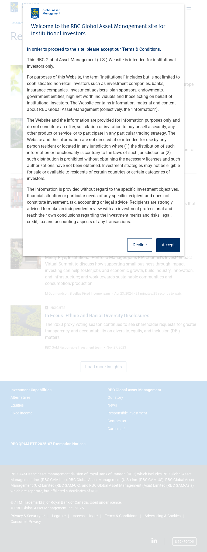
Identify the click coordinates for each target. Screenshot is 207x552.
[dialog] (103, 276)
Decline (140, 244)
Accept (168, 244)
